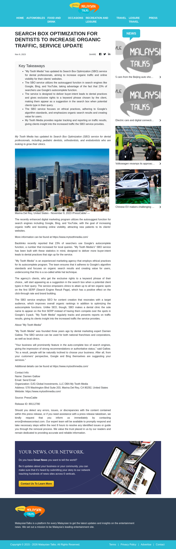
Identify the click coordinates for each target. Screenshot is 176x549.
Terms (112, 544)
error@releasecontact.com (30, 421)
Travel (121, 18)
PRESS (153, 18)
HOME (20, 18)
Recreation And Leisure (97, 20)
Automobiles (35, 18)
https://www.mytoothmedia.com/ (70, 237)
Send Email (29, 380)
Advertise (146, 544)
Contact (160, 544)
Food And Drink (54, 20)
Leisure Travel (134, 20)
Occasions (75, 18)
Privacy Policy (128, 544)
